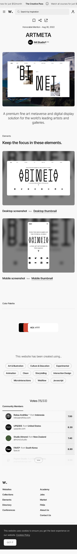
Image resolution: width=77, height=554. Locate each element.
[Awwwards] (10, 11)
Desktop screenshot (14, 211)
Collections (7, 494)
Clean (25, 373)
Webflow (42, 380)
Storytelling (41, 373)
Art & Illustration (15, 366)
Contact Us (45, 515)
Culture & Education (39, 366)
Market (43, 499)
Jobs (42, 494)
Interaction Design (62, 373)
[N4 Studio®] (38, 42)
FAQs (42, 505)
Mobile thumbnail (42, 278)
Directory (7, 505)
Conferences (8, 510)
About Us (44, 510)
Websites (6, 489)
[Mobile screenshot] (38, 245)
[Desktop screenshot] (38, 178)
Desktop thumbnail (45, 211)
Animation (11, 373)
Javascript (58, 380)
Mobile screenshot (13, 278)
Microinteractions (22, 380)
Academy (44, 489)
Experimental (62, 366)
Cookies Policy (23, 535)
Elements (6, 499)
